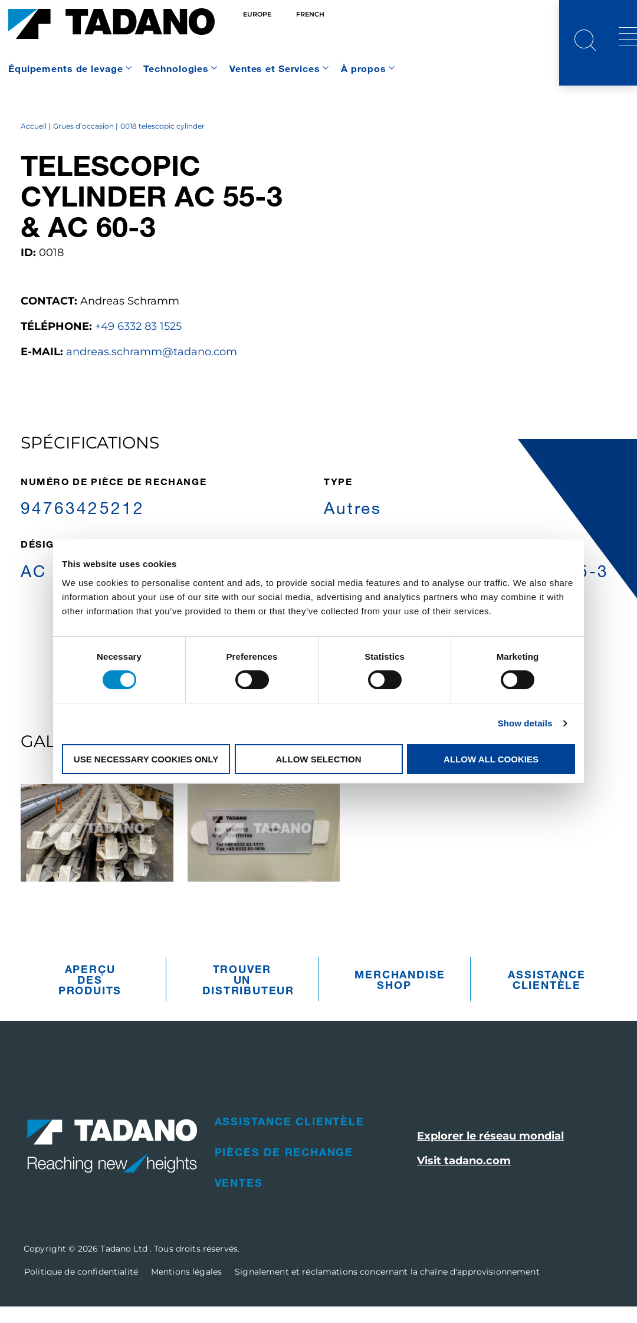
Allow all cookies (491, 759)
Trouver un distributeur (244, 996)
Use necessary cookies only (146, 759)
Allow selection (319, 759)
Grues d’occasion (83, 142)
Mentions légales (186, 1288)
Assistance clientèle (546, 996)
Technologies (176, 68)
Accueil (34, 142)
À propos (363, 68)
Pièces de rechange (284, 1168)
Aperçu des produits (90, 996)
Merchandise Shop (396, 996)
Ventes (239, 1199)
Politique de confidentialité (81, 1288)
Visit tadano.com (464, 1177)
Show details (525, 723)
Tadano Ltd (125, 1265)
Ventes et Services (274, 68)
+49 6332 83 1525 (138, 342)
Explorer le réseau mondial (490, 1152)
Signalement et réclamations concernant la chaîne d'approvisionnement (387, 1288)
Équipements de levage (65, 68)
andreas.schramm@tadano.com (151, 368)
